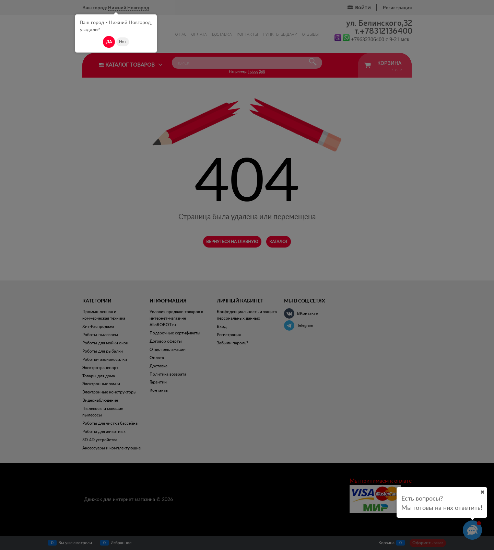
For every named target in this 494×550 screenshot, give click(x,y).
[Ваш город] (482, 492)
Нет (122, 41)
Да (109, 42)
